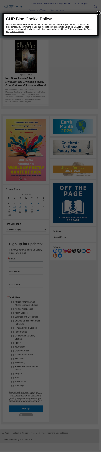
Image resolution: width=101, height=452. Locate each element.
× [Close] (99, 13)
